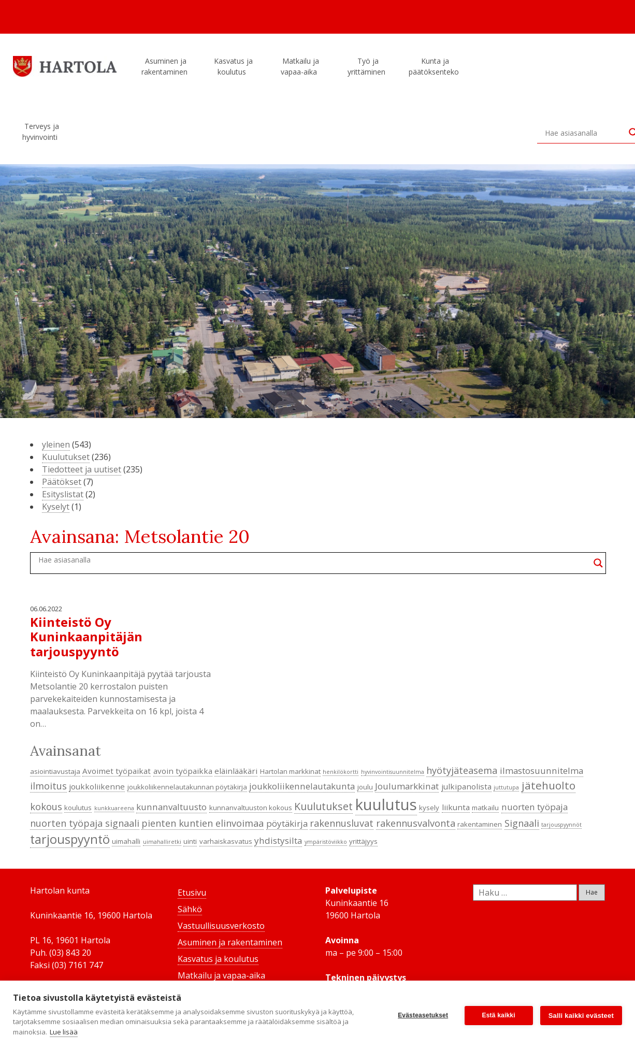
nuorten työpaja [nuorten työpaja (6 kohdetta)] (534, 807)
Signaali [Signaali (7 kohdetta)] (521, 823)
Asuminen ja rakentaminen (166, 66)
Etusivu (192, 892)
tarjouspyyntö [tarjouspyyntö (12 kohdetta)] (70, 839)
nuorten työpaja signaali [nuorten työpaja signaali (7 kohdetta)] (84, 823)
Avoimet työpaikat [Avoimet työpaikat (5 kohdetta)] (116, 771)
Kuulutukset (66, 457)
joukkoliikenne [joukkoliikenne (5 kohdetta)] (97, 786)
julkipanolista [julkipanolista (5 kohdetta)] (466, 786)
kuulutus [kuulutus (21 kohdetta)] (386, 804)
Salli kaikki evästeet (581, 1015)
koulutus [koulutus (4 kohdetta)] (78, 807)
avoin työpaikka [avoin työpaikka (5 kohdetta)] (182, 771)
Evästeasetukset (423, 1015)
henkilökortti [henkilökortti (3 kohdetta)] (340, 771)
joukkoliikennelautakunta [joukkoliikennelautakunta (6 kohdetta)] (302, 786)
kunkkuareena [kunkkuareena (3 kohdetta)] (114, 808)
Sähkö (190, 909)
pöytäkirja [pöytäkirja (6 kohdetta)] (287, 823)
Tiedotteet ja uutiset (81, 469)
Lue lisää (64, 1032)
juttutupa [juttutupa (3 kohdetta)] (506, 787)
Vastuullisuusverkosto (221, 925)
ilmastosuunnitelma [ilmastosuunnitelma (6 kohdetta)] (541, 770)
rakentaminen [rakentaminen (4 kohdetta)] (479, 824)
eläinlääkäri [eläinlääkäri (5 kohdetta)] (235, 771)
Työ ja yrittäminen (368, 66)
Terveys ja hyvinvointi (41, 131)
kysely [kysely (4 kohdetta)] (429, 807)
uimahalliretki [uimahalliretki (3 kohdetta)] (162, 841)
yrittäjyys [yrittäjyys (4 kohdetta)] (363, 841)
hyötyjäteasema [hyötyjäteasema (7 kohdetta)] (461, 770)
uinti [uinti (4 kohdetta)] (190, 841)
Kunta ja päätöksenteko (435, 66)
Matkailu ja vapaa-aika (300, 66)
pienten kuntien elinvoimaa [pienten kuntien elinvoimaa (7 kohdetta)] (202, 823)
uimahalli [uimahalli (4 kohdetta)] (126, 841)
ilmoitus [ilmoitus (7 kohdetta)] (48, 786)
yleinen (56, 444)
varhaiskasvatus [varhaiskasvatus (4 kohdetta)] (225, 841)
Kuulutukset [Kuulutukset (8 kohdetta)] (323, 806)
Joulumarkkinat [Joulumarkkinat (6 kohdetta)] (407, 786)
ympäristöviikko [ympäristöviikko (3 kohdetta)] (326, 841)
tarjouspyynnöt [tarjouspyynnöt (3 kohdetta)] (561, 824)
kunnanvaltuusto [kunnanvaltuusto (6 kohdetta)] (171, 807)
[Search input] (584, 132)
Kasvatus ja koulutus (233, 66)
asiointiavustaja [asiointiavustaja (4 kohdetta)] (55, 771)
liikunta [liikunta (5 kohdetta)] (456, 807)
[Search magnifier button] (598, 563)
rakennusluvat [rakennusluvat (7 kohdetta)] (341, 823)
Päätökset (61, 481)
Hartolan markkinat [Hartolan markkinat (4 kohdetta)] (290, 771)
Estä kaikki (498, 1015)
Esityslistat (62, 494)
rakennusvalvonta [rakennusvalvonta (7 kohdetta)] (415, 823)
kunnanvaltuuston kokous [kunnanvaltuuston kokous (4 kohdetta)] (250, 807)
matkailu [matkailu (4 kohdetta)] (485, 807)
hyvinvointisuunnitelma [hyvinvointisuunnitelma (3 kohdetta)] (392, 771)
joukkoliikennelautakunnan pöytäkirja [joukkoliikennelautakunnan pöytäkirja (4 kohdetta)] (187, 787)
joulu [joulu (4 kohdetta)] (365, 787)
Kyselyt (55, 506)
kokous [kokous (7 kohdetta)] (46, 806)
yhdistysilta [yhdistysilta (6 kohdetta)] (278, 840)
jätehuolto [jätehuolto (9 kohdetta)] (548, 785)
